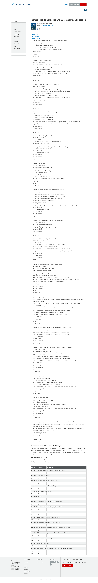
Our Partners (40, 562)
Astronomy (16, 26)
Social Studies (17, 48)
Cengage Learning (47, 25)
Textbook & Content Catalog (18, 20)
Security (26, 569)
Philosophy (16, 41)
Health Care (16, 36)
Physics (15, 46)
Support (47, 10)
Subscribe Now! (67, 565)
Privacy (25, 567)
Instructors (26, 10)
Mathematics (16, 38)
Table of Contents (36, 38)
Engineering (16, 34)
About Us (26, 562)
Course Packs (34, 34)
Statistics (16, 51)
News (25, 565)
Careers (26, 564)
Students (38, 10)
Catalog (15, 10)
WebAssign (22, 4)
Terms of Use (35, 36)
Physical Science (17, 43)
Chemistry (16, 29)
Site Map (26, 573)
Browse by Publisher (18, 54)
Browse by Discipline (18, 23)
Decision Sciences (17, 31)
